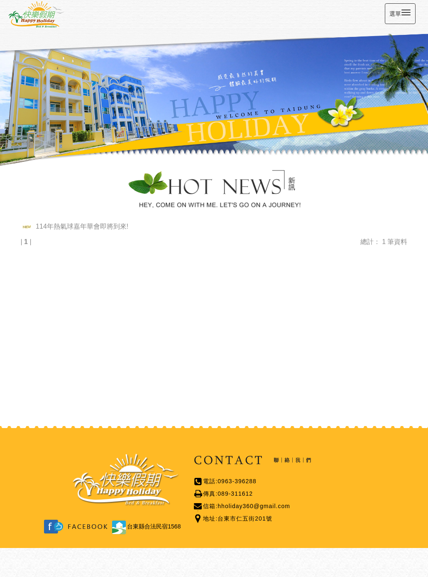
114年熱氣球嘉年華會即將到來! (82, 225)
